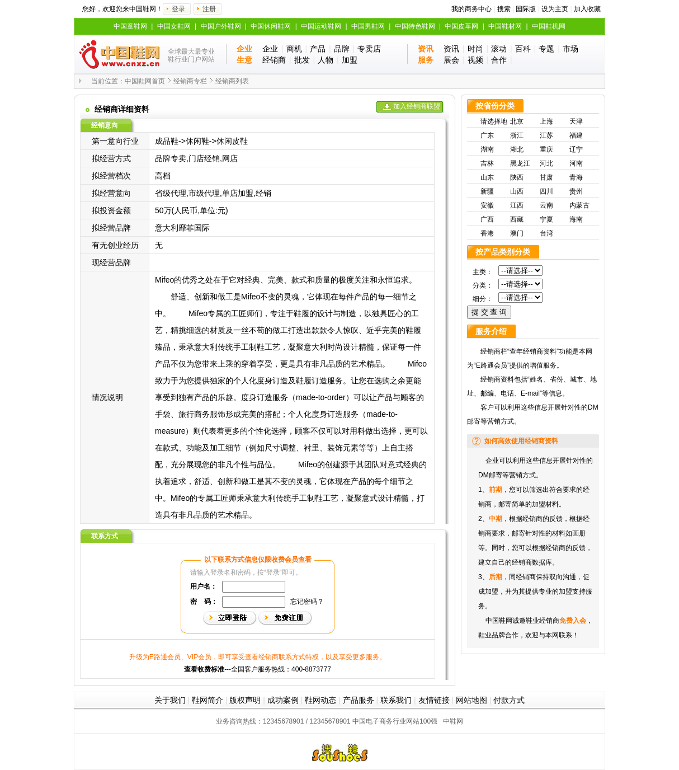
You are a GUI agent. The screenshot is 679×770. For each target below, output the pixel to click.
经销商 (274, 59)
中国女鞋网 (174, 26)
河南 (576, 163)
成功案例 (283, 700)
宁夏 (546, 219)
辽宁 (576, 149)
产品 (318, 48)
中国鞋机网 (548, 26)
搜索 (504, 9)
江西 (517, 205)
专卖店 (369, 48)
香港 (487, 233)
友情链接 (434, 700)
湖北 (517, 149)
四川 (546, 191)
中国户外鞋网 (221, 26)
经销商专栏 (190, 81)
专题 (546, 48)
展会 (451, 59)
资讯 (451, 48)
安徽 (487, 205)
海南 (576, 219)
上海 (546, 121)
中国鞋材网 (505, 26)
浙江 (517, 135)
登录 (178, 9)
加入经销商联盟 (416, 106)
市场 (570, 48)
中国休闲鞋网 (271, 26)
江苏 (546, 135)
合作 (499, 59)
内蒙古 (579, 205)
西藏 (517, 219)
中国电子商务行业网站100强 (394, 721)
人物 (325, 59)
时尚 (475, 48)
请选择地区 (493, 123)
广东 (487, 135)
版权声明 (245, 700)
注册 (209, 9)
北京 (517, 121)
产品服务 (358, 700)
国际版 (526, 9)
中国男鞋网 (368, 26)
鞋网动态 (320, 700)
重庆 (546, 149)
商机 (294, 48)
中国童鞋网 (130, 26)
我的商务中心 (471, 9)
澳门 (517, 233)
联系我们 (396, 700)
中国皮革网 (461, 26)
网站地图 (471, 700)
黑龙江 (520, 163)
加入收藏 (587, 9)
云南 (546, 205)
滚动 (499, 48)
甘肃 (546, 177)
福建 (576, 135)
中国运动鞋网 (321, 26)
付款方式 (509, 700)
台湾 (546, 233)
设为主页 (554, 9)
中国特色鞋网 (415, 26)
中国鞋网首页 (145, 81)
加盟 (349, 59)
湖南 (487, 149)
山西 (517, 191)
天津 (576, 121)
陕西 (517, 177)
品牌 (342, 48)
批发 (302, 59)
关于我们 (170, 700)
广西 (487, 219)
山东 (487, 177)
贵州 (576, 191)
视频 (475, 59)
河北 (546, 163)
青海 (576, 177)
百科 (523, 48)
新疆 (487, 191)
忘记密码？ (307, 601)
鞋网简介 (207, 700)
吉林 (487, 163)
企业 (270, 48)
